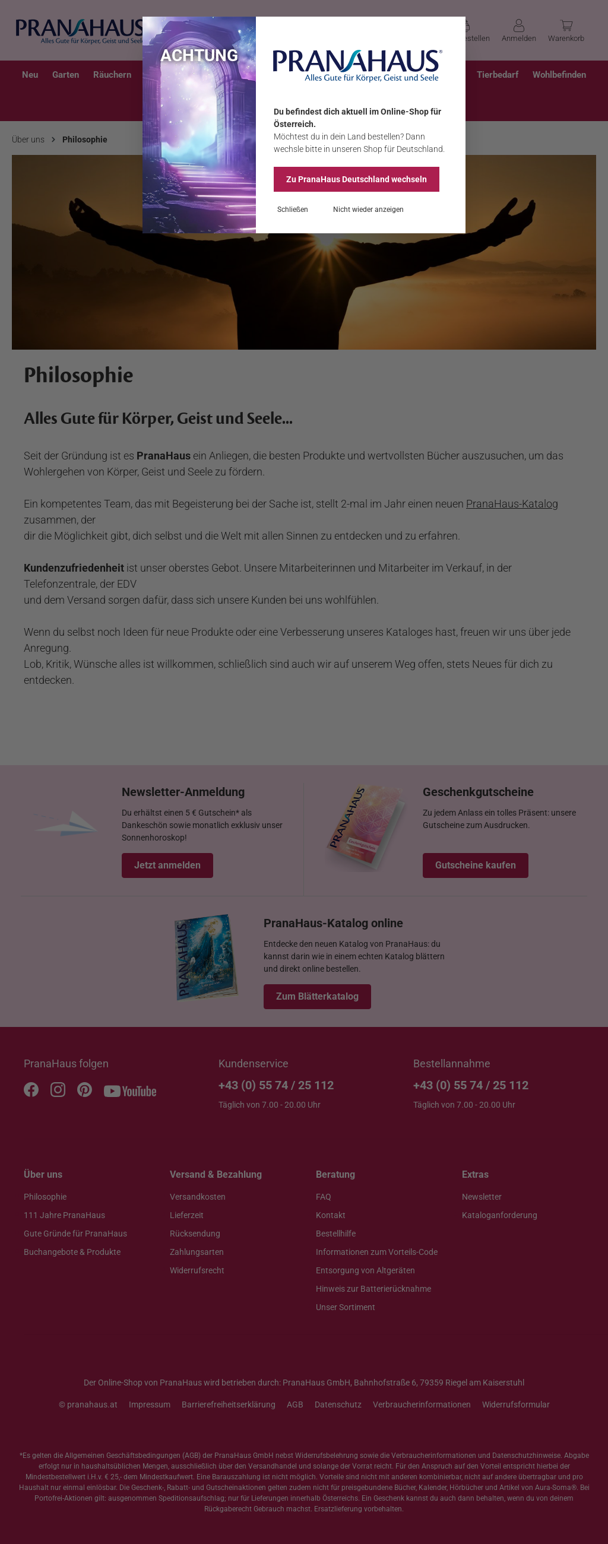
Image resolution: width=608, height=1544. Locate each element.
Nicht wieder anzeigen (368, 209)
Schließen (292, 209)
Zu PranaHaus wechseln (356, 179)
